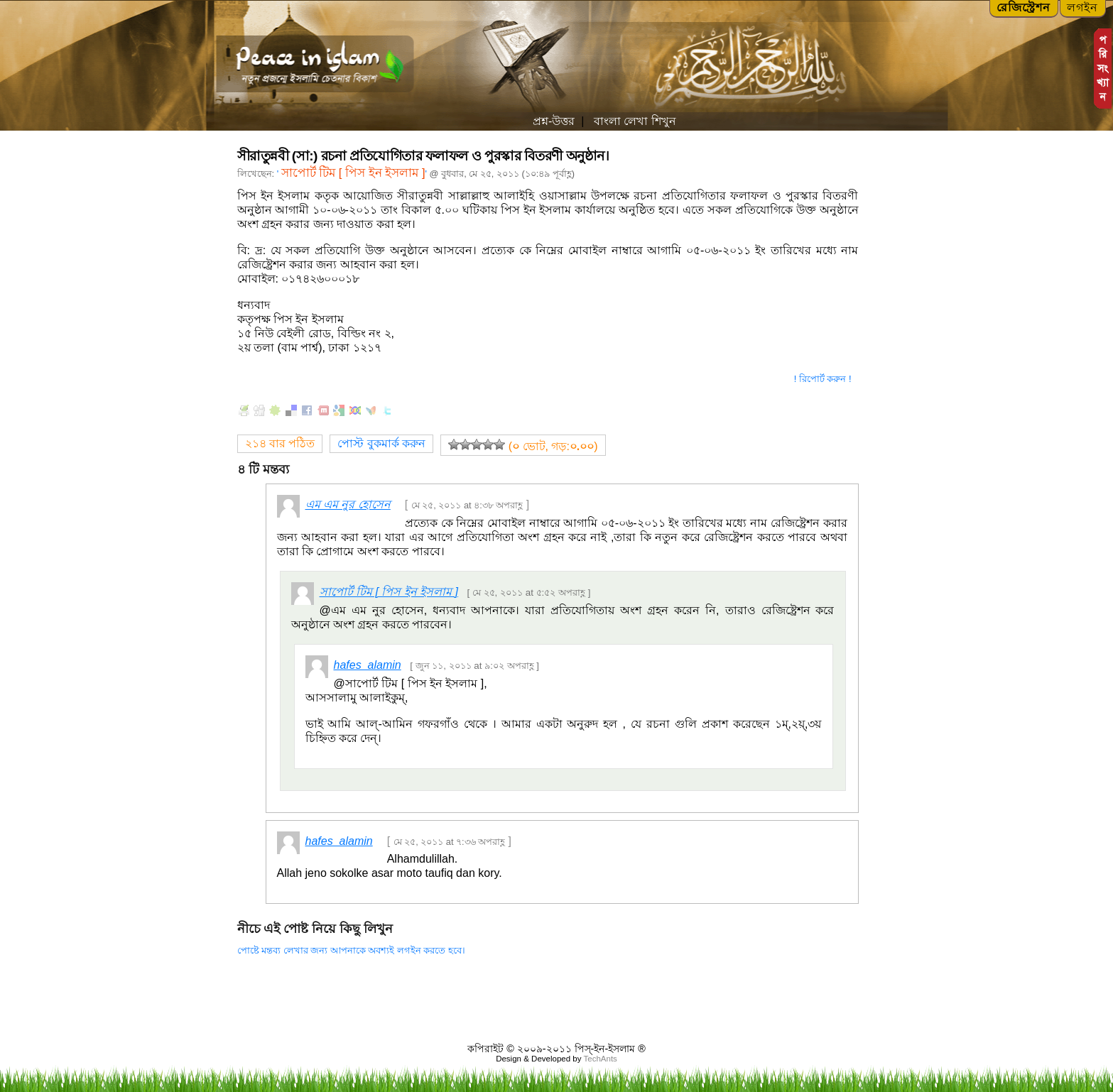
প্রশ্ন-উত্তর (554, 121)
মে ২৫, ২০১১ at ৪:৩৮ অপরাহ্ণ (467, 505)
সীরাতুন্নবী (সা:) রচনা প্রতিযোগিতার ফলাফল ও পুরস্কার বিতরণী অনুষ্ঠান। (423, 155)
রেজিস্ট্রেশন (1023, 7)
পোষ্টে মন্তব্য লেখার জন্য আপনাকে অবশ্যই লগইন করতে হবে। (351, 950)
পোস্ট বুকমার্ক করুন (381, 443)
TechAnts (600, 1058)
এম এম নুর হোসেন (348, 504)
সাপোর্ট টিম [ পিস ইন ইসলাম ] (353, 173)
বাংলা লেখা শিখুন (632, 121)
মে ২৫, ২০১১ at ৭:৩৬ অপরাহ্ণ (449, 841)
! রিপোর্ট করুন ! (823, 378)
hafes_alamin (367, 665)
